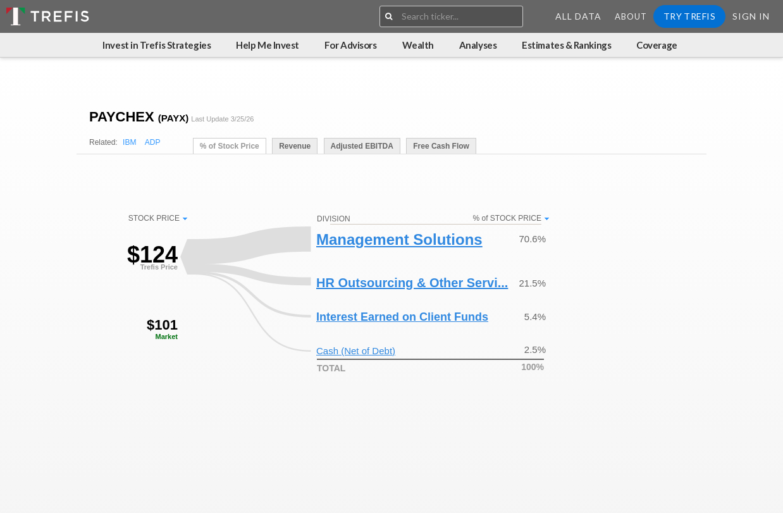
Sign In (751, 16)
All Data (578, 16)
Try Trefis (689, 16)
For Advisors (350, 45)
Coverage (656, 45)
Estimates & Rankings (566, 45)
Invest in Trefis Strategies (156, 45)
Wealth (418, 45)
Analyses (477, 45)
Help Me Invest (267, 45)
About (631, 16)
